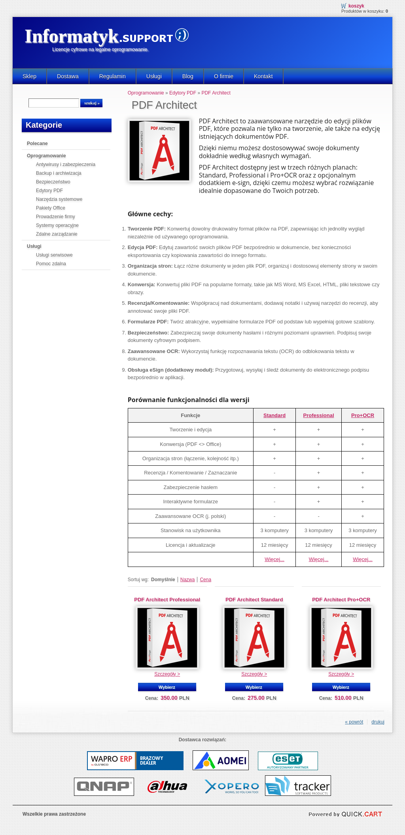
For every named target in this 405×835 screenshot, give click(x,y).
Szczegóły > (167, 674)
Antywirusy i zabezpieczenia (65, 164)
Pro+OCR (362, 415)
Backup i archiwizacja (58, 173)
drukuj (377, 722)
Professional (318, 415)
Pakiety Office (50, 208)
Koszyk (356, 6)
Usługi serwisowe (54, 255)
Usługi (154, 76)
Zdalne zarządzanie (57, 234)
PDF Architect (215, 93)
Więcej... (274, 559)
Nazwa (187, 579)
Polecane (37, 143)
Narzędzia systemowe (59, 199)
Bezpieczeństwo (53, 182)
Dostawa (68, 76)
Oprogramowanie (46, 156)
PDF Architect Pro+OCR (341, 600)
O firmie (223, 76)
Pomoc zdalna (51, 263)
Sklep (29, 76)
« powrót (354, 722)
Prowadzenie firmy (55, 216)
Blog (187, 76)
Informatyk (71, 35)
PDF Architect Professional (167, 600)
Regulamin (112, 76)
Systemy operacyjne (57, 225)
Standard (274, 415)
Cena (205, 579)
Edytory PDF (49, 190)
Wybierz (167, 687)
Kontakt (263, 76)
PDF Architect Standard (254, 600)
